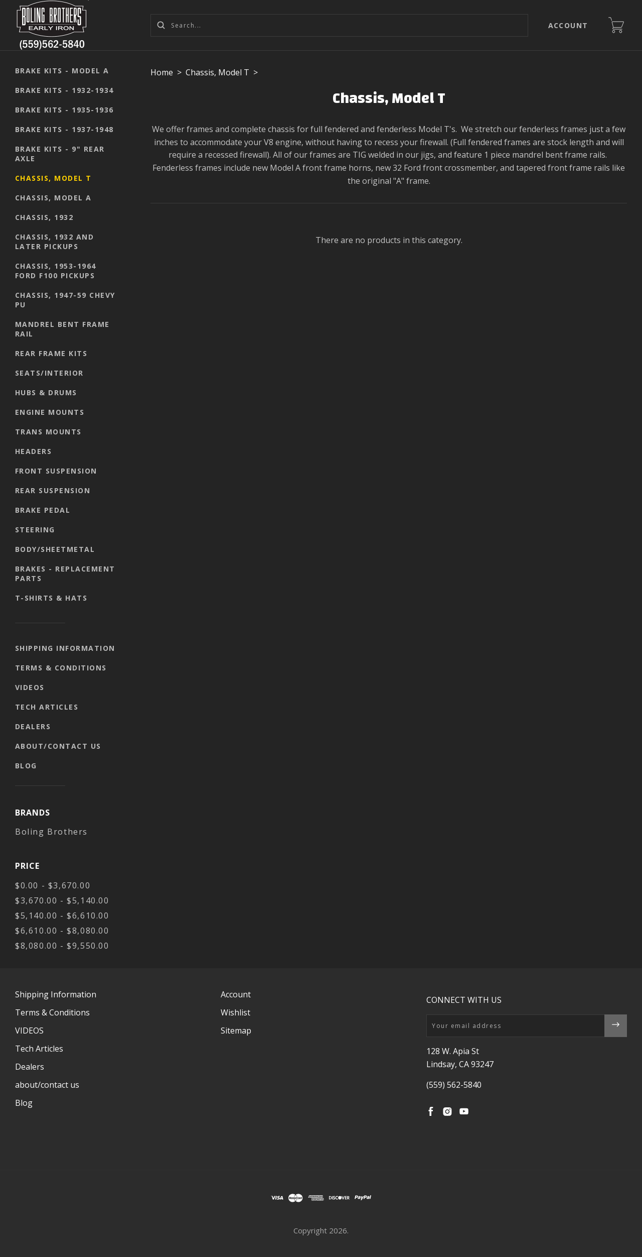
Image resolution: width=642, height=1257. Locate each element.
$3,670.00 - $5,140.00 (62, 900)
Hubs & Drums (46, 392)
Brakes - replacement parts (65, 573)
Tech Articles (47, 707)
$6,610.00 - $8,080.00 (62, 930)
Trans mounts (48, 431)
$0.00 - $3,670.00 (52, 885)
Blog (26, 765)
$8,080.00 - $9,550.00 (62, 945)
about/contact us (58, 746)
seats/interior (49, 373)
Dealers (33, 726)
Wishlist (235, 1012)
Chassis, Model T (53, 178)
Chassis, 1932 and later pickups (54, 241)
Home (161, 72)
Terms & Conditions (61, 667)
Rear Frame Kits (51, 353)
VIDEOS (30, 687)
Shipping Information (65, 648)
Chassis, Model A (53, 197)
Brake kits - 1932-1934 (64, 90)
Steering (35, 529)
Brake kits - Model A (62, 70)
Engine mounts (50, 412)
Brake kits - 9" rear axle (60, 153)
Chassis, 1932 (44, 217)
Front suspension (56, 471)
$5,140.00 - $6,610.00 (62, 915)
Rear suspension (53, 490)
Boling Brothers (51, 831)
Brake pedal (43, 510)
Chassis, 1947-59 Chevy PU (65, 299)
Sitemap (236, 1030)
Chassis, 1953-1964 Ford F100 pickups (55, 270)
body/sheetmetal (55, 549)
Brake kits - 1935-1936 (64, 110)
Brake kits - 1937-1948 (64, 129)
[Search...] (339, 25)
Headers (33, 451)
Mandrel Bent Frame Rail (62, 328)
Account (568, 25)
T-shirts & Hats (51, 598)
